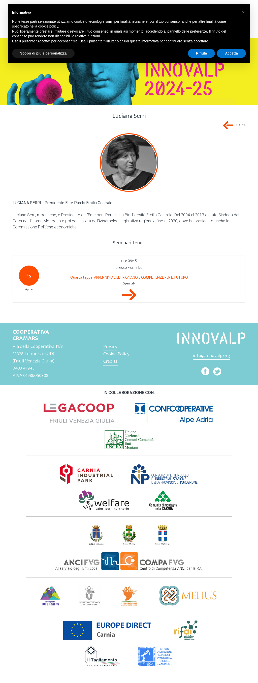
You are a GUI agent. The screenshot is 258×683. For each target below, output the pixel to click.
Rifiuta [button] (201, 53)
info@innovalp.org (211, 355)
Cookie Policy (116, 354)
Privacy (110, 347)
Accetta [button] (231, 53)
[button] (243, 12)
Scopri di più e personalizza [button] (43, 53)
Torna (240, 125)
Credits (110, 361)
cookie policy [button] (48, 26)
